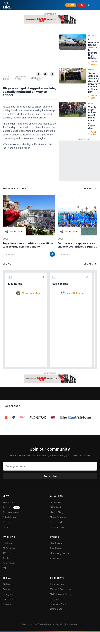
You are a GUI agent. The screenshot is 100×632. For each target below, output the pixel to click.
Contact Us (56, 608)
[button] (94, 5)
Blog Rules (56, 599)
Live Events (56, 543)
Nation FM (55, 502)
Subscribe (50, 476)
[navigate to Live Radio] (70, 5)
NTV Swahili (56, 507)
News (33, 78)
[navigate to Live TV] (81, 5)
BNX (5, 568)
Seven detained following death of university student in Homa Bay (94, 82)
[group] (6, 417)
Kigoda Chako (57, 527)
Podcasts (11, 507)
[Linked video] (72, 42)
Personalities (57, 584)
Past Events (56, 548)
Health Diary (56, 512)
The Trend (56, 522)
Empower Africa (58, 604)
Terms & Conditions (60, 589)
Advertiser (55, 558)
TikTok (6, 584)
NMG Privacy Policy (60, 594)
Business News (11, 512)
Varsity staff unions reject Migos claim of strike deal (92, 118)
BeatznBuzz (9, 563)
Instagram (8, 594)
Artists (6, 558)
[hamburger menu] (95, 5)
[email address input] (50, 466)
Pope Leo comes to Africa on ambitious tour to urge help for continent (28, 245)
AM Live (7, 553)
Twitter (6, 589)
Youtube (7, 604)
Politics (6, 527)
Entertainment (10, 517)
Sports (6, 522)
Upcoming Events (59, 553)
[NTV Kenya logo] (7, 5)
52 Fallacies (60, 283)
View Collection (31, 293)
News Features (58, 517)
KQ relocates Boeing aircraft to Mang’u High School (93, 48)
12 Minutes (15, 283)
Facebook (8, 599)
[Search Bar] (89, 5)
